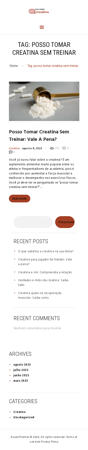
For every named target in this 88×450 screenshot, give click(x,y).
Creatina (14, 148)
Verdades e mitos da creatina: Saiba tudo (43, 282)
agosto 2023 (22, 364)
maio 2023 (20, 380)
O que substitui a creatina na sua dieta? (45, 251)
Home (14, 66)
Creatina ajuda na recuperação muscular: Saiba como (40, 295)
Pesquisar (66, 222)
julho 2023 (20, 370)
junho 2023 (21, 375)
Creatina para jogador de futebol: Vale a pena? (45, 262)
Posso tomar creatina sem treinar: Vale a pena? (39, 135)
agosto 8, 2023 (32, 148)
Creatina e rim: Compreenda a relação (45, 272)
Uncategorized (23, 417)
